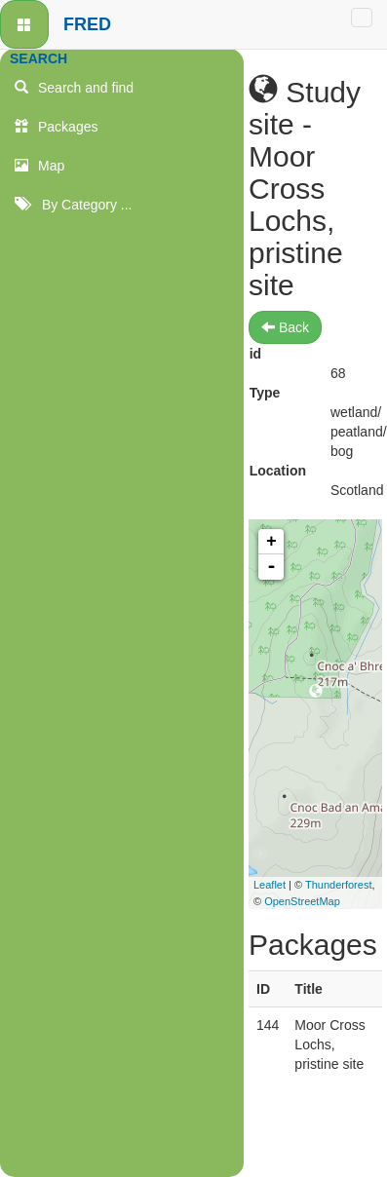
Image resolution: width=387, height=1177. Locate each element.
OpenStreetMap (302, 901)
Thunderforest (338, 885)
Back (285, 327)
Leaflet (269, 885)
